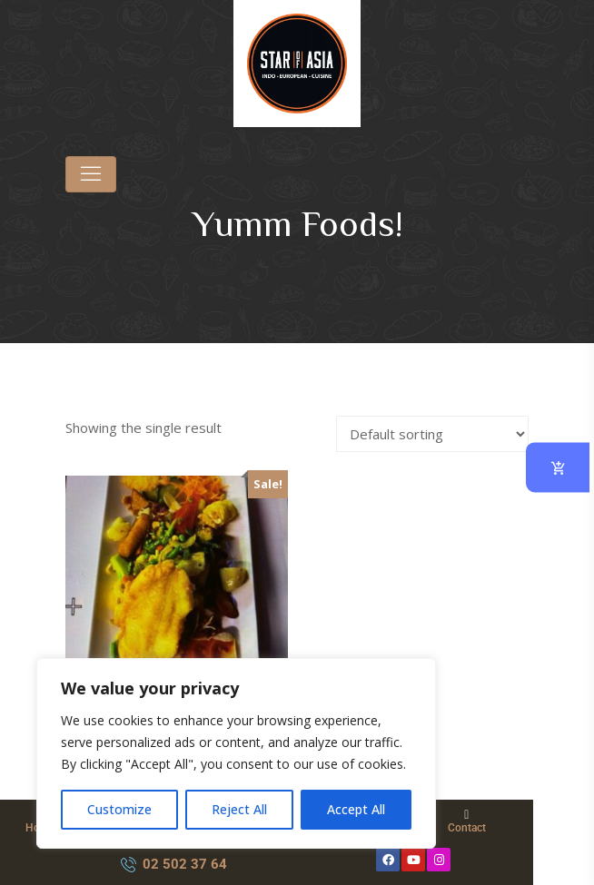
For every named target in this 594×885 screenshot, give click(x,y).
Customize (119, 809)
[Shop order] (432, 434)
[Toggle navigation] (90, 174)
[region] (236, 753)
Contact (467, 827)
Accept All (356, 809)
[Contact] (466, 815)
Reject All (239, 809)
